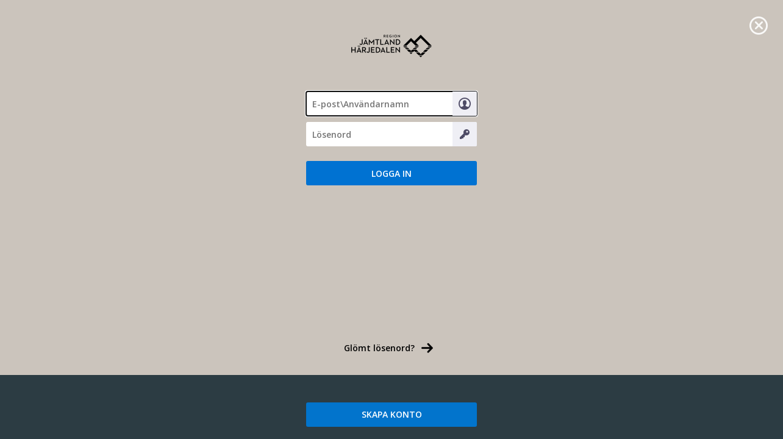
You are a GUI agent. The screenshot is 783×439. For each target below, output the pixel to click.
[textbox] (391, 103)
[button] (391, 173)
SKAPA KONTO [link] (392, 414)
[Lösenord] (391, 134)
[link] (758, 24)
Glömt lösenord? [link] (379, 348)
